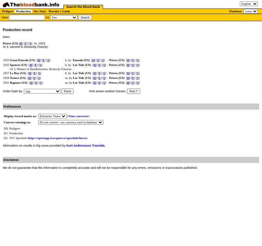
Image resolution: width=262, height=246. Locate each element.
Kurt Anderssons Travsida (86, 145)
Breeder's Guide (59, 11)
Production (23, 11)
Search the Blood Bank (83, 7)
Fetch (67, 91)
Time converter (78, 116)
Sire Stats (39, 11)
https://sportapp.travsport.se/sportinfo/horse (57, 138)
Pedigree (7, 11)
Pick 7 (133, 91)
